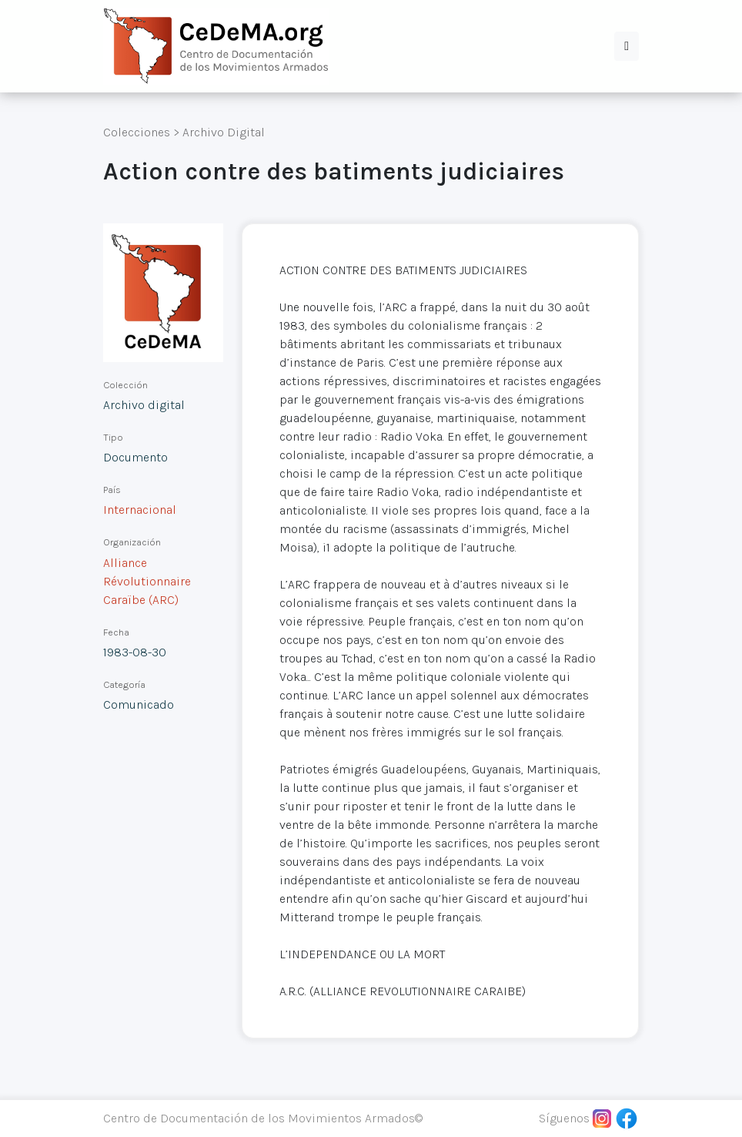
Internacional (139, 509)
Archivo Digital (223, 132)
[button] (626, 46)
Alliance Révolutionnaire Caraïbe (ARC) (147, 581)
